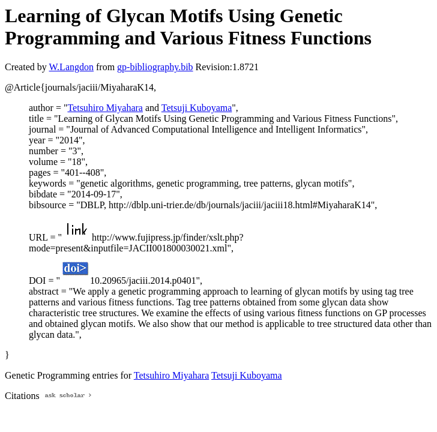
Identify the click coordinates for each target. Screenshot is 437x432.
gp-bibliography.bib (155, 67)
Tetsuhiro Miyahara (105, 108)
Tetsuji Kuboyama (196, 108)
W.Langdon (71, 67)
